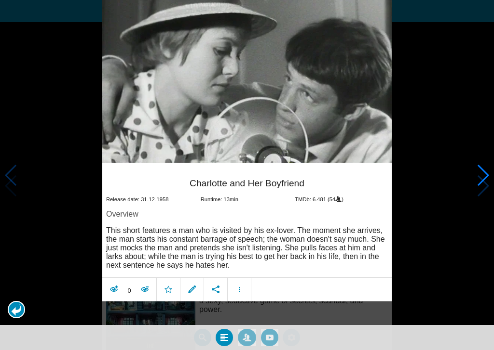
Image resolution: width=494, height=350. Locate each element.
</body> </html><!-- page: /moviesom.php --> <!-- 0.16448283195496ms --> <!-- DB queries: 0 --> (247, 175)
